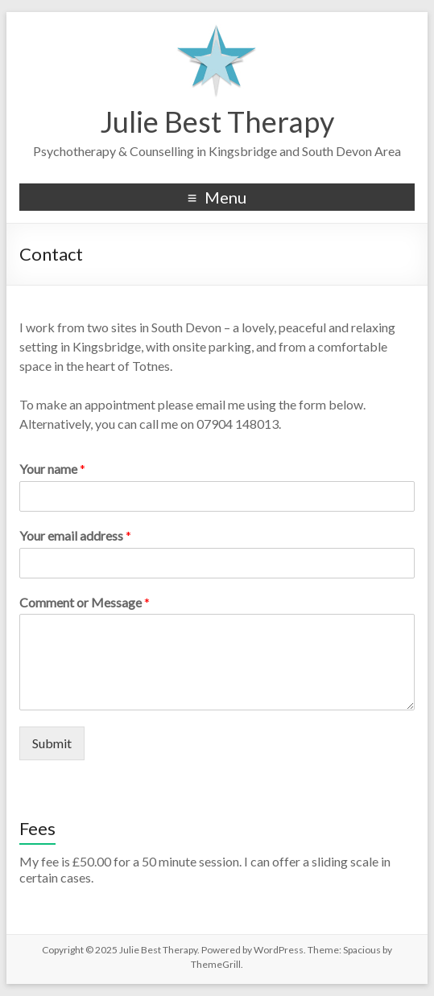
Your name (52, 468)
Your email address (75, 535)
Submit (52, 743)
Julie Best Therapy (217, 121)
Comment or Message (84, 602)
